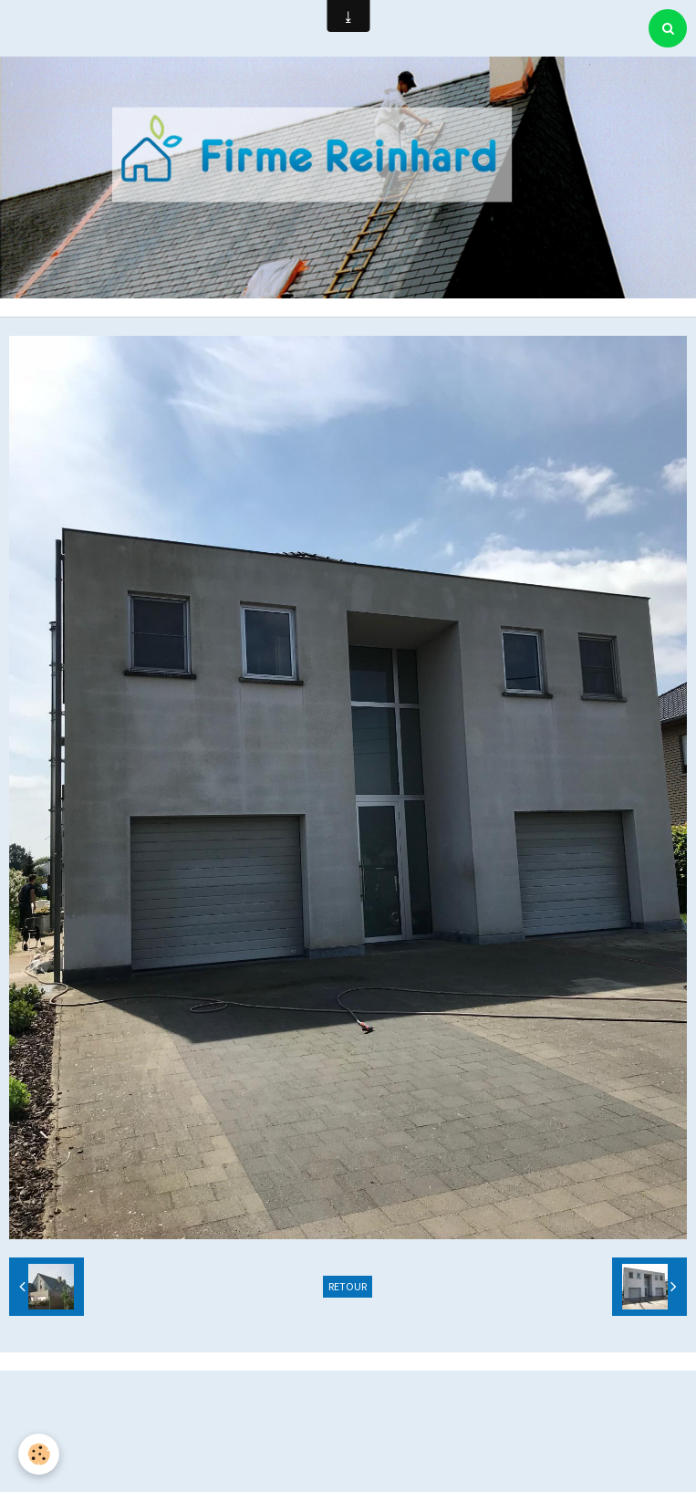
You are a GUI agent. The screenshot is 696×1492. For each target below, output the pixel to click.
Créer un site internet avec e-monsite (346, 1390)
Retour (347, 1286)
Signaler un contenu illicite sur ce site (350, 1417)
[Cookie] (38, 1454)
